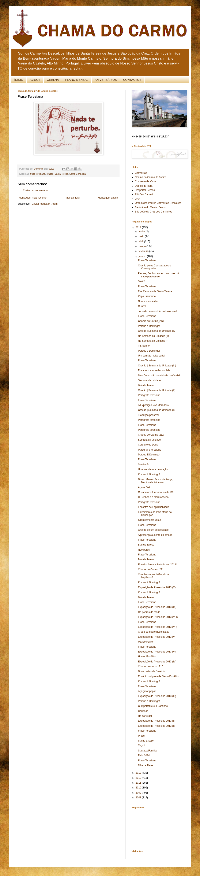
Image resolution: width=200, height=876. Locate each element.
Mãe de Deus (145, 765)
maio (142, 236)
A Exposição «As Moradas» (153, 405)
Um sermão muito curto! (151, 355)
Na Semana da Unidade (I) (153, 340)
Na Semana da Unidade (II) (153, 335)
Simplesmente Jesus (149, 519)
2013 (139, 772)
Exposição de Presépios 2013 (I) (156, 725)
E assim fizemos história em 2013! (157, 564)
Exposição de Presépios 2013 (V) (157, 651)
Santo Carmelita (77, 174)
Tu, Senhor (144, 345)
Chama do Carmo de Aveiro (150, 177)
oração (49, 174)
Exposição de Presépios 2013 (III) (157, 696)
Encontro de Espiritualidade (153, 507)
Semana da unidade (149, 380)
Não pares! (144, 549)
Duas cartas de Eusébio (151, 671)
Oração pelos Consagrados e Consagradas (154, 267)
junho (142, 231)
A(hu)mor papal (146, 691)
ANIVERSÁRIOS (106, 79)
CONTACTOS (132, 79)
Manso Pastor (146, 641)
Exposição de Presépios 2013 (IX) (157, 607)
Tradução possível (148, 415)
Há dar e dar (145, 715)
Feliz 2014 (144, 755)
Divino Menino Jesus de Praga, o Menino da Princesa (156, 481)
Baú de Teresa (146, 385)
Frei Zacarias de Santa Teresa (155, 291)
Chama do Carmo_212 (150, 434)
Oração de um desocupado (153, 529)
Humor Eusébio (146, 656)
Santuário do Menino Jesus (150, 207)
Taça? (141, 745)
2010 (139, 787)
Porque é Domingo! (149, 326)
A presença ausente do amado (155, 534)
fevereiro (144, 251)
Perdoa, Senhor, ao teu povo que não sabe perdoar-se (159, 275)
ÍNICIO (18, 79)
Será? (141, 281)
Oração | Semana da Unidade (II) (156, 390)
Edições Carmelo (144, 194)
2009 (139, 792)
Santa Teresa (61, 174)
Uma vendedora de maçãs (153, 469)
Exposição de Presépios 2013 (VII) (157, 626)
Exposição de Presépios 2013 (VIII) (158, 617)
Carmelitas (141, 172)
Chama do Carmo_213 (150, 320)
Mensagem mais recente (32, 197)
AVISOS (35, 79)
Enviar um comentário (35, 190)
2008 (139, 797)
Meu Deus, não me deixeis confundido (159, 375)
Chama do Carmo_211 (150, 569)
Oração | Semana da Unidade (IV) (157, 330)
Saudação (143, 464)
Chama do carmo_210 (150, 666)
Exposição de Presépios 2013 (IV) (157, 661)
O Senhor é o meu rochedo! (153, 497)
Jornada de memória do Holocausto (158, 311)
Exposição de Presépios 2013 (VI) (157, 636)
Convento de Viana (145, 181)
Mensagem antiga (108, 197)
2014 (139, 227)
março (142, 246)
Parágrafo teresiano (149, 395)
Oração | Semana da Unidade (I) (156, 410)
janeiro (143, 256)
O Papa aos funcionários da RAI (156, 492)
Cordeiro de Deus (148, 444)
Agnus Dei (144, 487)
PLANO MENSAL (76, 79)
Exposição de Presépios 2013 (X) (157, 587)
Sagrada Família (147, 750)
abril (141, 241)
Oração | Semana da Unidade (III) (157, 365)
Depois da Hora (143, 185)
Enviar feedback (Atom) (45, 203)
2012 (139, 777)
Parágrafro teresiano (149, 449)
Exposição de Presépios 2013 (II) (156, 720)
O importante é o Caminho (153, 706)
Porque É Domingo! (149, 454)
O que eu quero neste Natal (153, 631)
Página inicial (72, 197)
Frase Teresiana (147, 260)
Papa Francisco (146, 296)
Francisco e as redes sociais (154, 370)
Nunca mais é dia (148, 301)
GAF (137, 198)
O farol (142, 306)
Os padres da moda (149, 612)
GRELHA (53, 79)
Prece (141, 735)
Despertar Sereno (145, 190)
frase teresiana (37, 174)
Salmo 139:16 (146, 740)
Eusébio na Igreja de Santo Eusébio (158, 676)
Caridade (143, 711)
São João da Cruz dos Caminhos (153, 211)
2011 (139, 782)
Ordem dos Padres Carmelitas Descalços (158, 203)
